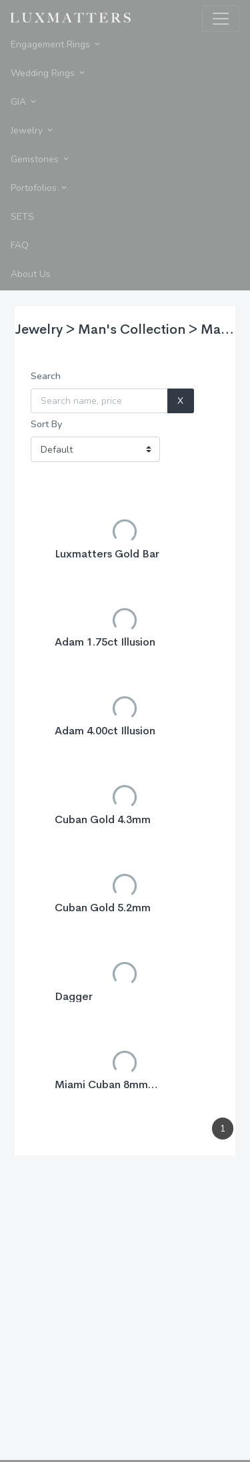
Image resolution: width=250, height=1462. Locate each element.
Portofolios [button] (40, 188)
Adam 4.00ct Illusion (105, 731)
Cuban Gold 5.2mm (103, 908)
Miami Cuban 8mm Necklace (101, 1090)
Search (46, 376)
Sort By (46, 424)
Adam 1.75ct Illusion (105, 642)
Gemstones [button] (41, 159)
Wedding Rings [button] (49, 73)
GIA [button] (24, 101)
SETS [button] (22, 216)
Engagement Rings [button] (56, 44)
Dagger (74, 996)
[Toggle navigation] (220, 18)
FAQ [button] (20, 245)
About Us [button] (31, 274)
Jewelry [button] (33, 130)
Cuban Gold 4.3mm (103, 819)
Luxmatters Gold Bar (107, 554)
